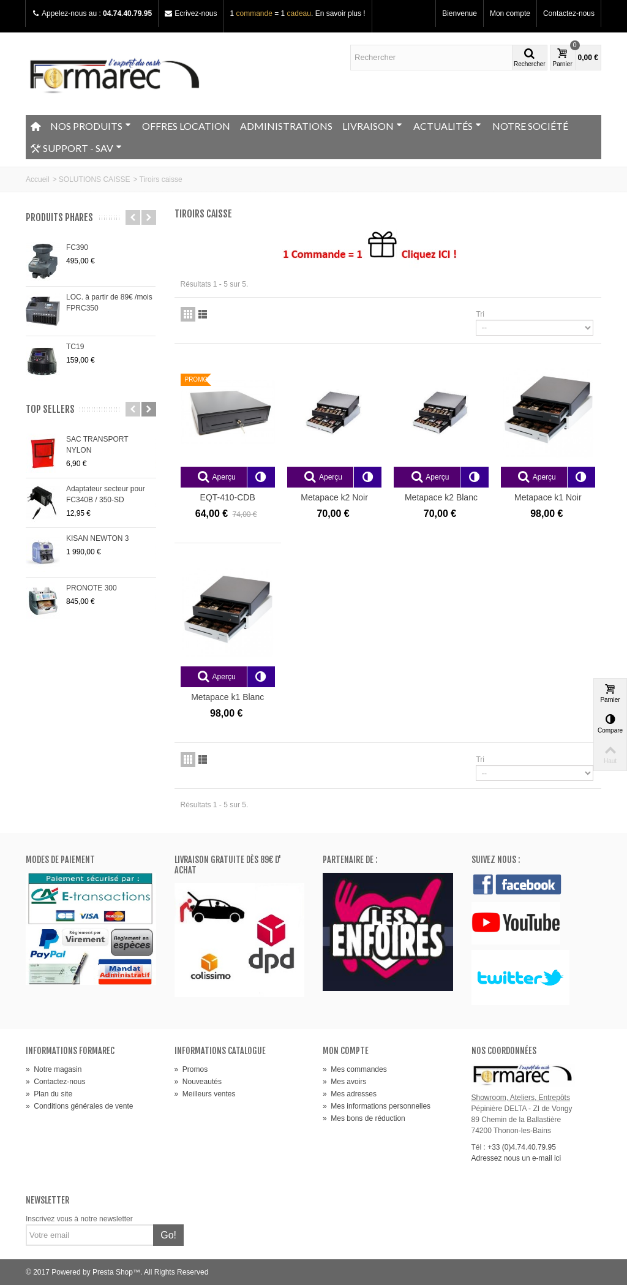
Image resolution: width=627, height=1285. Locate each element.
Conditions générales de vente (79, 1106)
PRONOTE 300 (91, 588)
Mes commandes (355, 1069)
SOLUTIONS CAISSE (94, 179)
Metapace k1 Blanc (227, 697)
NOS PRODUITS (90, 126)
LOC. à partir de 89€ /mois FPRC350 (109, 302)
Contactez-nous (569, 13)
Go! (168, 1235)
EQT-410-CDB (227, 497)
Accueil (38, 179)
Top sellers (50, 409)
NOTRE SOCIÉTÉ (530, 126)
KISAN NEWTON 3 (97, 538)
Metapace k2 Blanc (441, 497)
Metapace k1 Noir (548, 497)
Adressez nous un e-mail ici (516, 1158)
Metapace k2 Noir (334, 497)
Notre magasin (53, 1069)
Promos (191, 1069)
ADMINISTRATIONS (286, 126)
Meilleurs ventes (205, 1094)
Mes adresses (350, 1094)
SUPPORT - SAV (76, 148)
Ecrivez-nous (196, 13)
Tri (480, 314)
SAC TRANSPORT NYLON (97, 444)
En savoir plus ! (340, 13)
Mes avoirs (344, 1081)
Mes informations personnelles (376, 1106)
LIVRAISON (372, 126)
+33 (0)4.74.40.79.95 (521, 1147)
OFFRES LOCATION (186, 126)
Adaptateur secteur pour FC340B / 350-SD (105, 494)
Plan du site (49, 1094)
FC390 (77, 247)
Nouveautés (198, 1081)
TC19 (75, 346)
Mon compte (510, 13)
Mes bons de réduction (364, 1118)
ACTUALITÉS (447, 126)
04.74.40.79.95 (127, 13)
